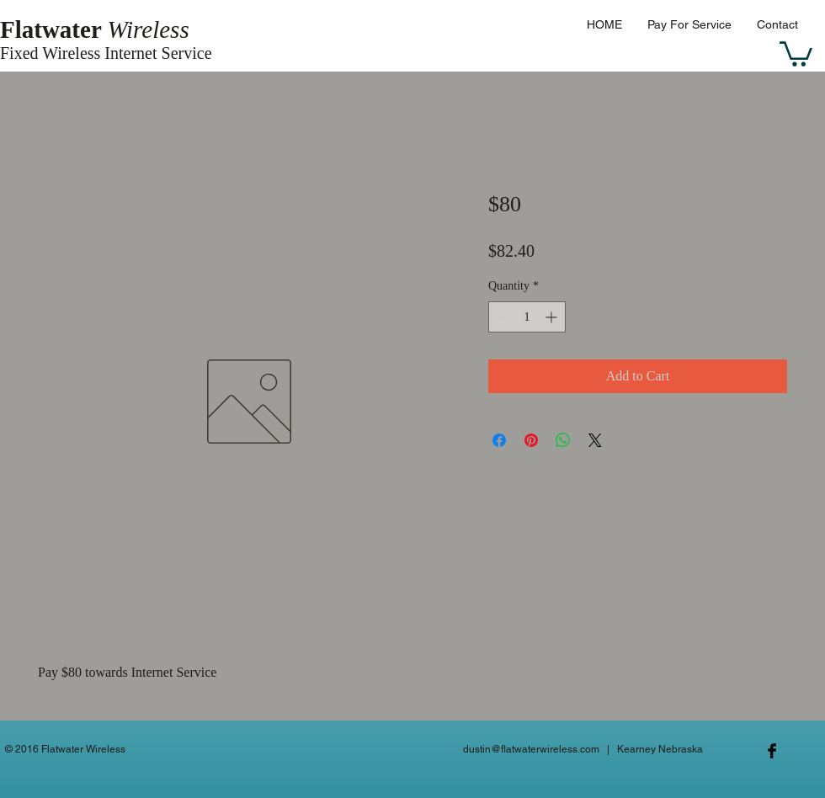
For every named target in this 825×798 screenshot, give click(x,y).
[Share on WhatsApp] (563, 440)
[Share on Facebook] (499, 440)
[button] (796, 52)
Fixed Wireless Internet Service (106, 53)
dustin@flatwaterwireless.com (531, 749)
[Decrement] (501, 317)
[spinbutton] (527, 317)
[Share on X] (595, 440)
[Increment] (552, 317)
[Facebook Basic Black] (772, 750)
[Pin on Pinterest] (531, 440)
